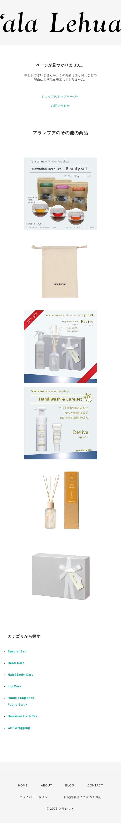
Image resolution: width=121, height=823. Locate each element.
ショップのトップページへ (60, 96)
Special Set (17, 651)
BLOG (69, 785)
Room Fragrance (21, 698)
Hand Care (16, 663)
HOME (23, 785)
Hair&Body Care (20, 674)
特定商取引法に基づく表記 (83, 797)
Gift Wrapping (19, 728)
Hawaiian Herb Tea (23, 716)
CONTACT (95, 785)
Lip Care (14, 686)
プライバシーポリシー (35, 797)
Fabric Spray (17, 704)
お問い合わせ (60, 105)
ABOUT (46, 785)
